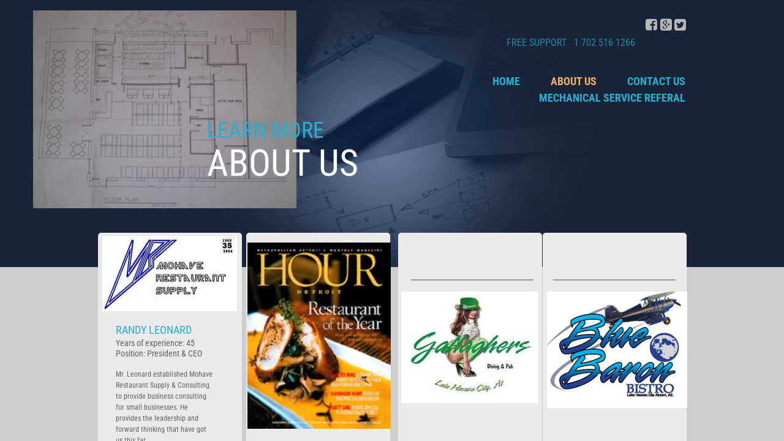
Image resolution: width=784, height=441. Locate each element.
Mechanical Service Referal (612, 97)
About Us (574, 81)
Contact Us (656, 81)
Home (506, 81)
